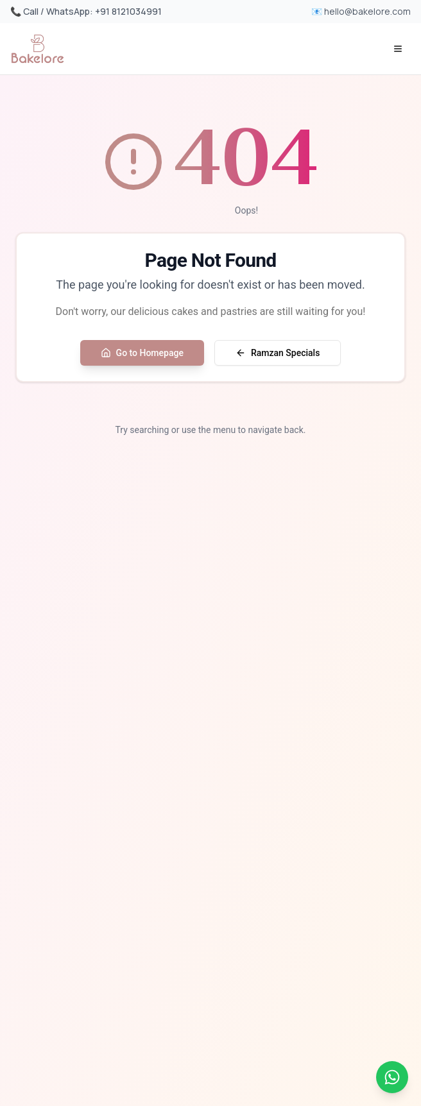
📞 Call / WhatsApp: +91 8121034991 (86, 11)
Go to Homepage (142, 353)
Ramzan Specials (278, 353)
